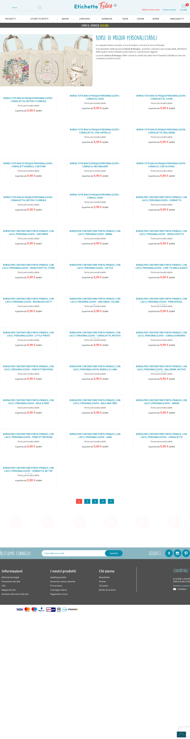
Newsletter (104, 577)
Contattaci (182, 589)
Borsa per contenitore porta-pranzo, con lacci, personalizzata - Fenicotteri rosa (28, 436)
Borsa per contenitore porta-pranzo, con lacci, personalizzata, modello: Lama (95, 368)
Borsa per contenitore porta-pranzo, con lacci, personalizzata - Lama (95, 436)
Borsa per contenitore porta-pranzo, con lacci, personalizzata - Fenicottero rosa (28, 368)
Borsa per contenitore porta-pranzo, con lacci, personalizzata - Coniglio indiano (161, 334)
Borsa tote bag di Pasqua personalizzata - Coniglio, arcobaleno (95, 165)
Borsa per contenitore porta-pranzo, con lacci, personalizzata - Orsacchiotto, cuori (28, 267)
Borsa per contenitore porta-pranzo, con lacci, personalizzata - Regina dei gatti (28, 300)
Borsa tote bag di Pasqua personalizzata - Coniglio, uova (95, 97)
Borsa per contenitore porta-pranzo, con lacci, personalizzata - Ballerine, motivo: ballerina (161, 368)
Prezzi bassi (56, 585)
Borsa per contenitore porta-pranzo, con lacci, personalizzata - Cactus (95, 267)
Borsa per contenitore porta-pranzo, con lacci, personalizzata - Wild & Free (28, 402)
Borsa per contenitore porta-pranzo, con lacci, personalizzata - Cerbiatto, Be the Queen (28, 470)
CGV (3, 585)
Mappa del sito (9, 590)
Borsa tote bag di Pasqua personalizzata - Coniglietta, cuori (161, 97)
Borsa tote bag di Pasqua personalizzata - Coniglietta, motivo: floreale (28, 100)
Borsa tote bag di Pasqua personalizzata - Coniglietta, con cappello (95, 131)
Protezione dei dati (11, 581)
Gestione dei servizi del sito (15, 594)
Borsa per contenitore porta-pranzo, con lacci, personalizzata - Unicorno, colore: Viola (95, 301)
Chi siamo (103, 585)
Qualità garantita (58, 577)
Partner (102, 581)
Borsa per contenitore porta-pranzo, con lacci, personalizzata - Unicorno (28, 233)
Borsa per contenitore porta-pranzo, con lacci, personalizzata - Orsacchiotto (161, 233)
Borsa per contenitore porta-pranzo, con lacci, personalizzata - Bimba (95, 233)
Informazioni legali (10, 577)
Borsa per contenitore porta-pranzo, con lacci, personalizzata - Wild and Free (95, 402)
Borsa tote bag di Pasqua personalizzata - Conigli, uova (95, 196)
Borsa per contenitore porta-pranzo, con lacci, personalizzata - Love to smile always (162, 267)
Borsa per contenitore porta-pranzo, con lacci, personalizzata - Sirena (161, 402)
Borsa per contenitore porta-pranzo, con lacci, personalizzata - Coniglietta (161, 436)
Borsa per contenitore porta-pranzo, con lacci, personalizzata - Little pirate (28, 334)
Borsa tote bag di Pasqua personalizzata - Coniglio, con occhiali (161, 165)
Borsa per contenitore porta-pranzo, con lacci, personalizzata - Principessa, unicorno (161, 301)
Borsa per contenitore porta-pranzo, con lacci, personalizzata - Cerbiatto (161, 199)
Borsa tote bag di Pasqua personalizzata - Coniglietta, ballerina (161, 131)
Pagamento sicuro (59, 594)
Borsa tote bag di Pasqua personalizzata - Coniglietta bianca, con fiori (28, 165)
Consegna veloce (58, 590)
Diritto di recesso (107, 590)
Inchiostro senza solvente (62, 581)
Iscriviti (114, 553)
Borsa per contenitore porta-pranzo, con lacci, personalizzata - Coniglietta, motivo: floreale (95, 334)
